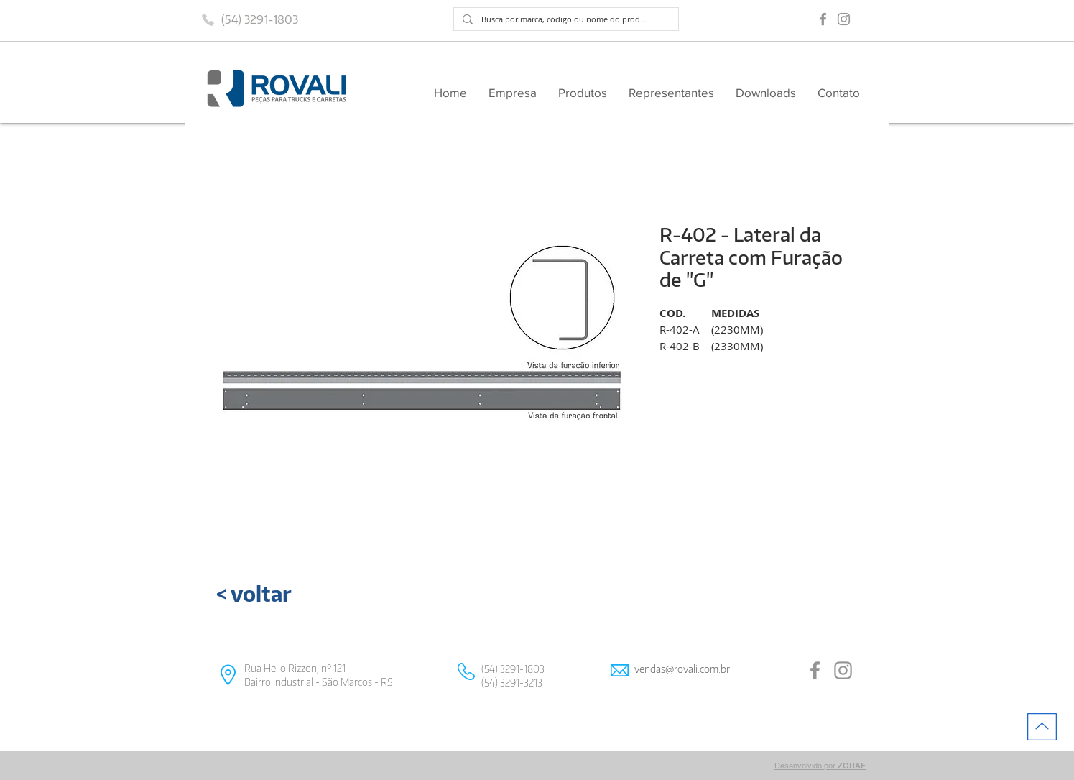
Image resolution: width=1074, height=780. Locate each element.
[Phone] (208, 19)
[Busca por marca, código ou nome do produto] (564, 19)
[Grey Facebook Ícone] (823, 19)
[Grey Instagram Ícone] (843, 19)
